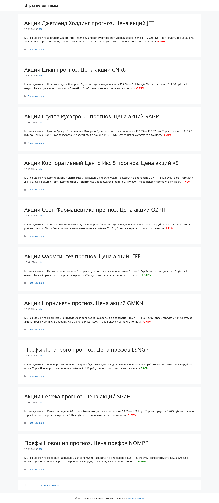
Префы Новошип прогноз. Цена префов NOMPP (86, 443)
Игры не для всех (41, 5)
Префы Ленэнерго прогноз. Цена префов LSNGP (86, 349)
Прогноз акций (36, 49)
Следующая (50, 485)
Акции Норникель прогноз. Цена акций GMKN (83, 303)
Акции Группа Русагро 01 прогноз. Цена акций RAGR (91, 116)
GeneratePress (136, 498)
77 (38, 485)
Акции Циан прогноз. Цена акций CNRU (75, 69)
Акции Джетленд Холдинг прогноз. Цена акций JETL (90, 22)
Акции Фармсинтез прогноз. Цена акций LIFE (82, 256)
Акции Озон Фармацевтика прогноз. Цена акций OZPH (94, 209)
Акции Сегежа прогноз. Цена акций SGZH (77, 396)
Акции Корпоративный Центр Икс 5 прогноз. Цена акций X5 (101, 162)
